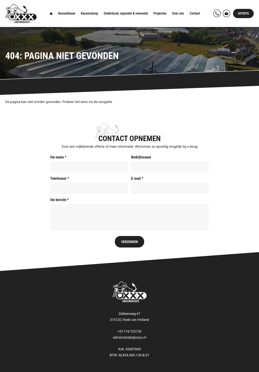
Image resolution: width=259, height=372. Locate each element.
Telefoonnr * (59, 178)
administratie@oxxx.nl (129, 337)
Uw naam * (58, 157)
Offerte (243, 13)
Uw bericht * (59, 200)
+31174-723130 (129, 331)
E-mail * (137, 178)
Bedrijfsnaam (141, 157)
